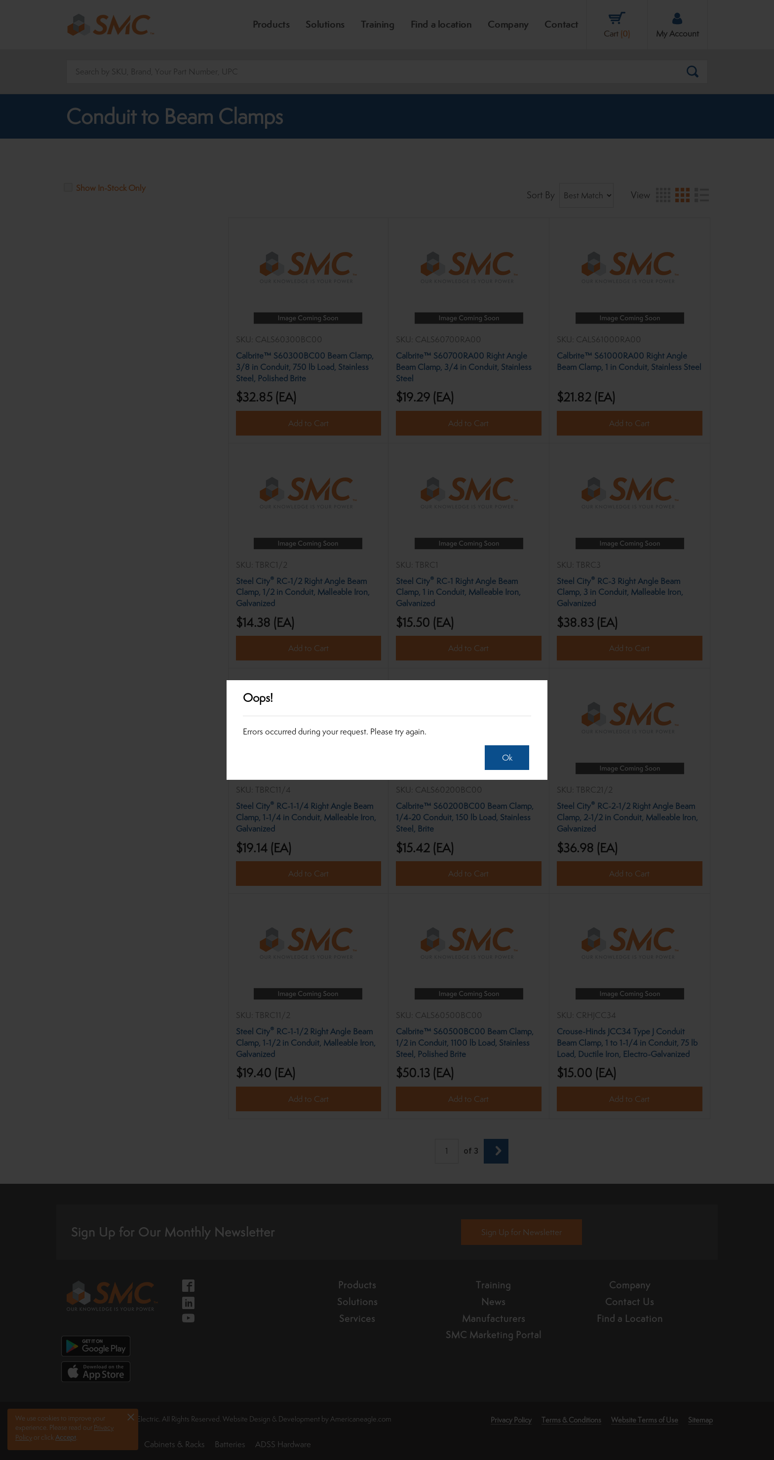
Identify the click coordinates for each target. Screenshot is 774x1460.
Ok (504, 757)
